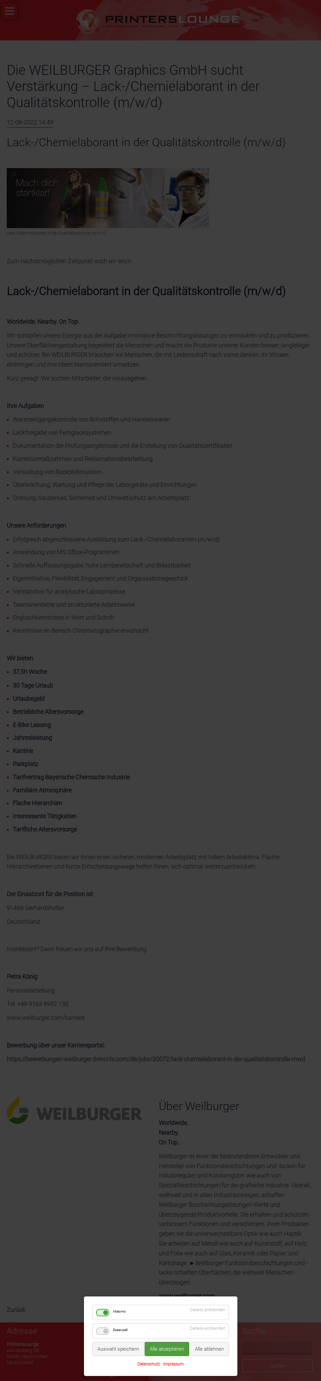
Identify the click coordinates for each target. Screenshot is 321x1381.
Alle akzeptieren (167, 1349)
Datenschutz (148, 1364)
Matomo (119, 1311)
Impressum (173, 1364)
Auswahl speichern (118, 1349)
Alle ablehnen (209, 1349)
